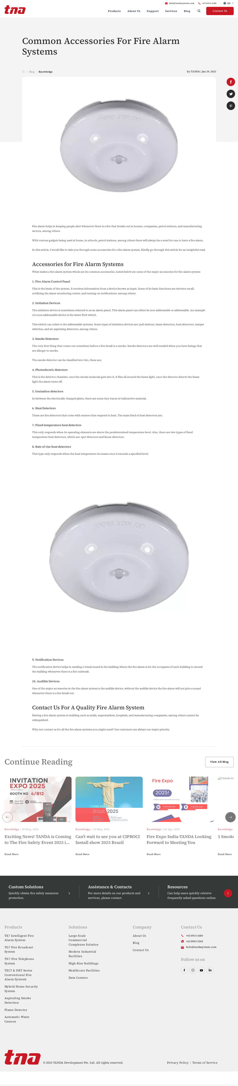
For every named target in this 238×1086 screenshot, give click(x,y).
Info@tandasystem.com (181, 3)
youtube (201, 970)
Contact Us (220, 11)
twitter (231, 94)
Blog (187, 11)
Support (153, 11)
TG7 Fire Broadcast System (19, 949)
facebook (231, 82)
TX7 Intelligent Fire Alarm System (19, 938)
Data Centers (78, 978)
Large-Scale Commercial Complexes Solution (84, 940)
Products (114, 11)
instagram (192, 970)
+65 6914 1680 (209, 3)
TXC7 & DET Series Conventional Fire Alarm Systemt (18, 974)
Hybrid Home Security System (21, 988)
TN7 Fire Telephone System (19, 961)
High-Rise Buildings (83, 963)
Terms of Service (204, 1062)
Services (171, 11)
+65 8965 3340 (194, 941)
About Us (133, 11)
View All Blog (219, 762)
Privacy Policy (178, 1062)
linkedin (209, 970)
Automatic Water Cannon (17, 1019)
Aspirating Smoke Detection (18, 1000)
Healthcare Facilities (84, 970)
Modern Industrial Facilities (82, 953)
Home (23, 71)
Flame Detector (16, 1010)
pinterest (231, 105)
